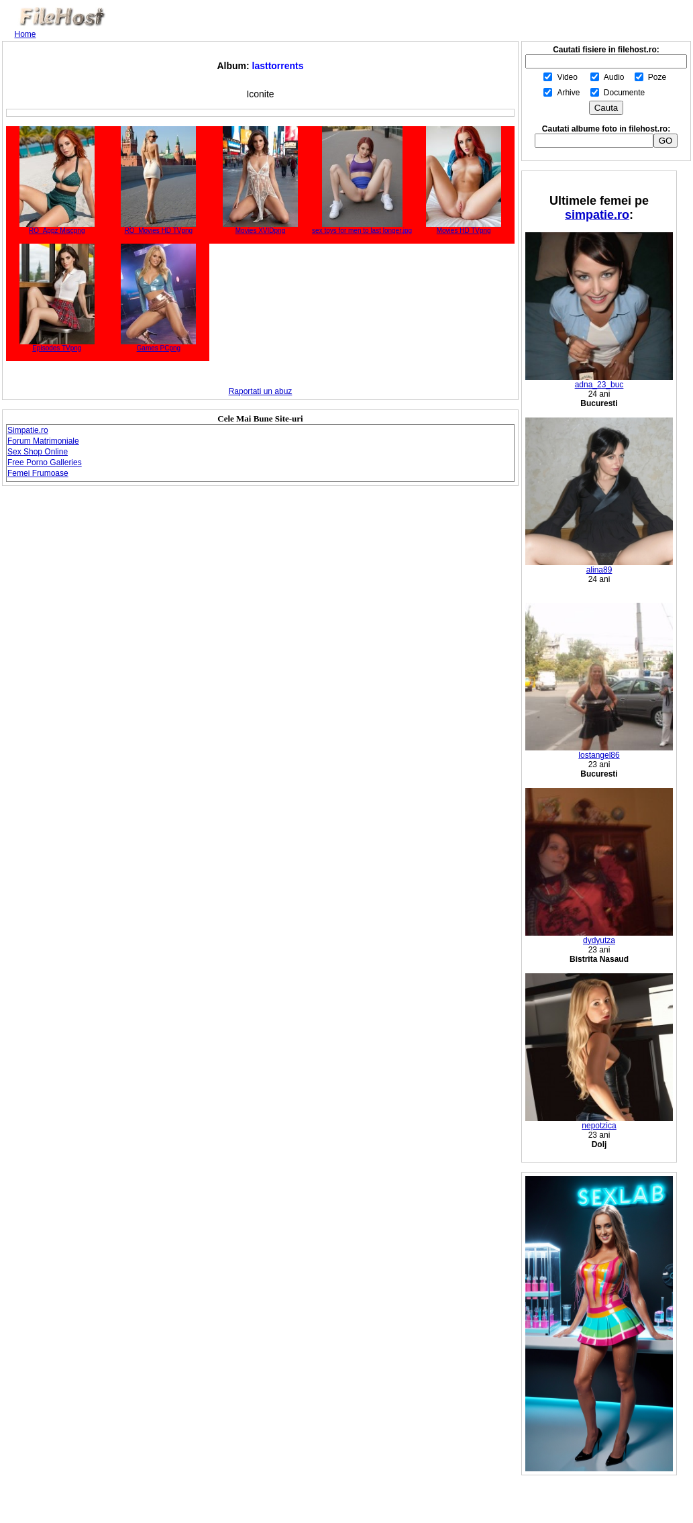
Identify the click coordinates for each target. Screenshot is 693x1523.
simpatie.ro (597, 215)
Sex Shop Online (37, 451)
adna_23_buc (599, 381)
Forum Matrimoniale (43, 441)
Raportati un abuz (260, 391)
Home (25, 34)
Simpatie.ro (27, 430)
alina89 (599, 566)
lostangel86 (599, 751)
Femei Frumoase (37, 473)
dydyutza (599, 936)
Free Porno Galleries (44, 462)
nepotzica (599, 1122)
